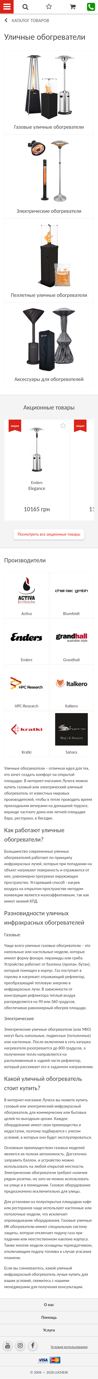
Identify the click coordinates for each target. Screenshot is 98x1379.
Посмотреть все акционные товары (49, 534)
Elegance (36, 488)
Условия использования (69, 1347)
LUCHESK (61, 1372)
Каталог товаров (30, 20)
